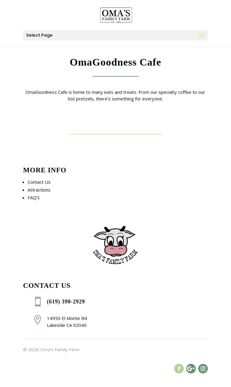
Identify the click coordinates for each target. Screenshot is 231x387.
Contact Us (39, 182)
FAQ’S (34, 198)
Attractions (39, 190)
